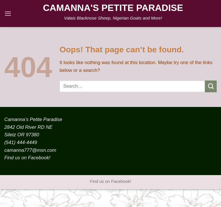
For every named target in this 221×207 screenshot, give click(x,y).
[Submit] (211, 86)
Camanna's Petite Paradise (113, 7)
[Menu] (8, 13)
